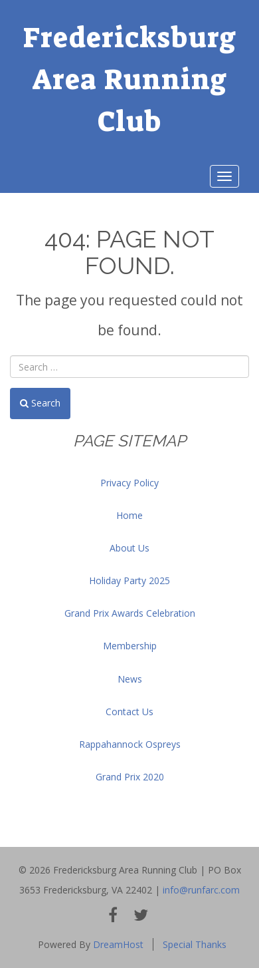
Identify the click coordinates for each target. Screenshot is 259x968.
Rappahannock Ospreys (130, 744)
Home (129, 515)
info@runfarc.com (201, 890)
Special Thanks (194, 944)
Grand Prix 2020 (130, 776)
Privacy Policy (129, 482)
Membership (130, 645)
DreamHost (118, 944)
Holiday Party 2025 (129, 580)
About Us (129, 548)
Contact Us (129, 711)
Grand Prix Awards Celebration (129, 613)
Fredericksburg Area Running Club (129, 80)
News (130, 679)
